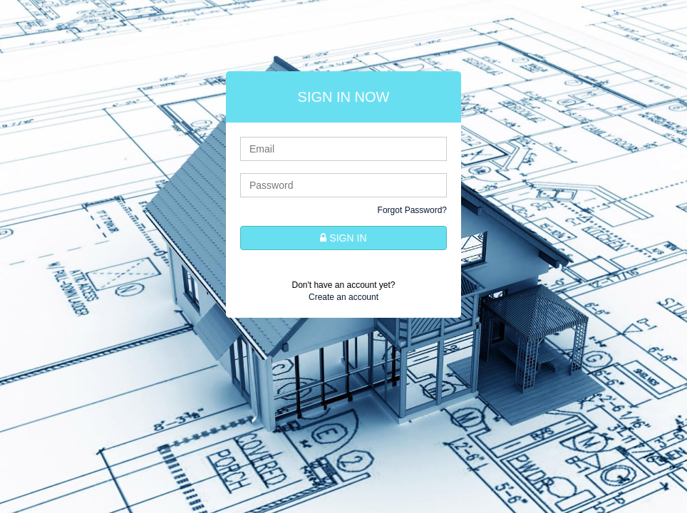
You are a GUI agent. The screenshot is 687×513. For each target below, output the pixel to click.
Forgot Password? (412, 210)
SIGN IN (343, 238)
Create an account (343, 297)
